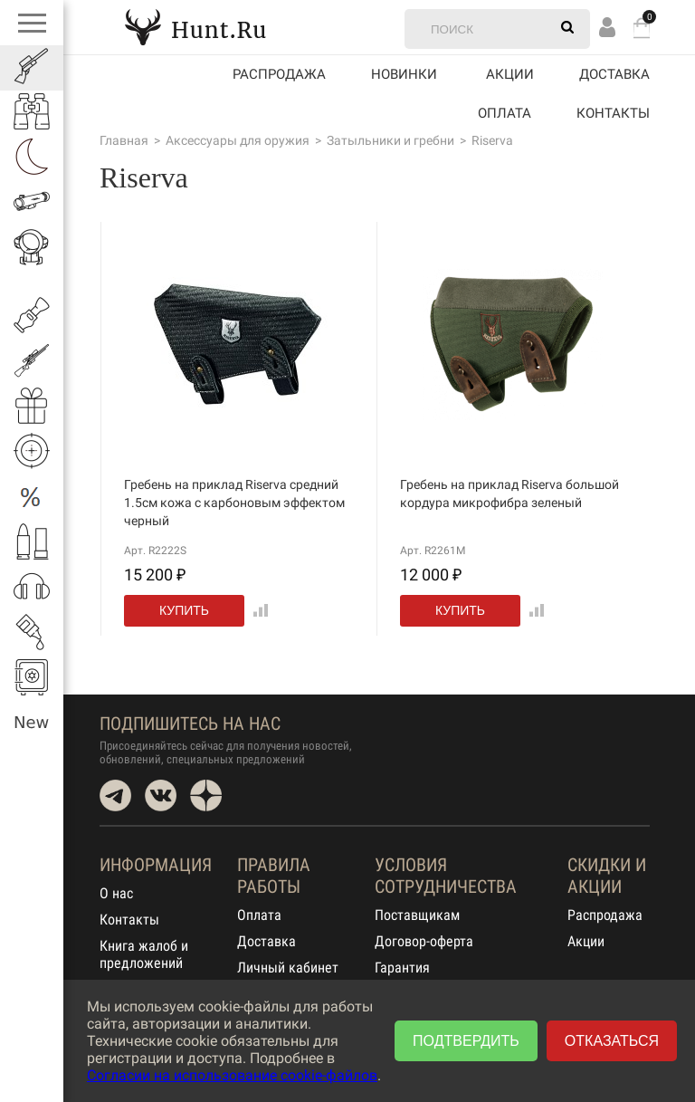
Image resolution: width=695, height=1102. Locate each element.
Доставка (614, 74)
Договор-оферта (424, 941)
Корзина (641, 27)
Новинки (404, 74)
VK (160, 795)
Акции (586, 941)
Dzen (206, 795)
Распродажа (279, 74)
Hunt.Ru (195, 26)
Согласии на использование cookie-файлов (232, 1075)
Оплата (504, 113)
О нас (116, 893)
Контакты (613, 113)
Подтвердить (466, 1041)
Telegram (115, 795)
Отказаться (612, 1041)
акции (510, 74)
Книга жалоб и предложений (144, 954)
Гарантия (402, 967)
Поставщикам (417, 915)
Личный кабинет (287, 967)
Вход (607, 26)
